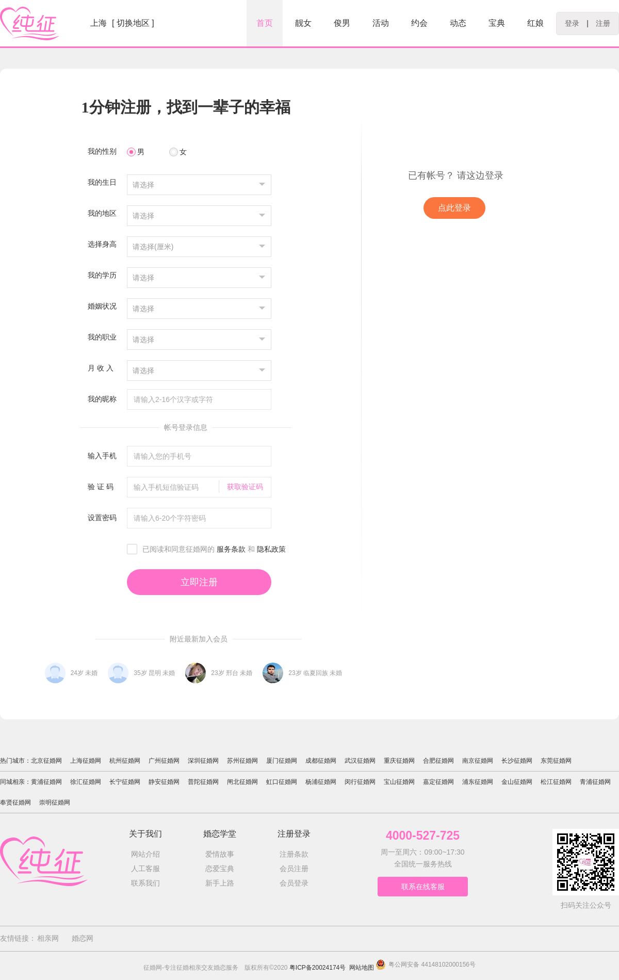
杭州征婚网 (124, 760)
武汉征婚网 (360, 760)
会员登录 (294, 883)
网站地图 (361, 967)
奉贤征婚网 (15, 802)
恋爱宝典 (219, 868)
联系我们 (145, 883)
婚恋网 (82, 938)
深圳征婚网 (203, 760)
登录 (572, 23)
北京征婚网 (46, 760)
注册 (603, 23)
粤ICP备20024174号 (317, 967)
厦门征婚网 (281, 760)
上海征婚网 (85, 760)
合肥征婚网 (438, 760)
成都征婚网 (320, 760)
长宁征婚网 (124, 781)
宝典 (496, 23)
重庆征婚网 (399, 760)
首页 (264, 23)
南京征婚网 (477, 760)
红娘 (535, 23)
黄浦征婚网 (46, 781)
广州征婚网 (164, 760)
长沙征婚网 (516, 760)
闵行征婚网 (360, 781)
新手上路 (219, 883)
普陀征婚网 (203, 781)
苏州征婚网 (242, 760)
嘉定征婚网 (438, 781)
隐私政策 (271, 549)
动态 (458, 23)
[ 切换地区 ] (133, 23)
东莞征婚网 (556, 760)
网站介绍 (145, 854)
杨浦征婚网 (320, 781)
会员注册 (294, 868)
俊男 (342, 23)
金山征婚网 (516, 781)
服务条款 (231, 549)
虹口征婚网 (281, 781)
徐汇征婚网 (85, 781)
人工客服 (145, 868)
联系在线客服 (423, 886)
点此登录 (454, 207)
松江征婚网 (556, 781)
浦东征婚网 (477, 781)
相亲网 (48, 938)
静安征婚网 (164, 781)
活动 (380, 23)
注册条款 (294, 854)
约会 (419, 23)
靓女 (303, 23)
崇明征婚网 (54, 802)
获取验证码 (245, 487)
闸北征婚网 (242, 781)
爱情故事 (219, 854)
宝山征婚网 (399, 781)
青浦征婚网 (595, 781)
